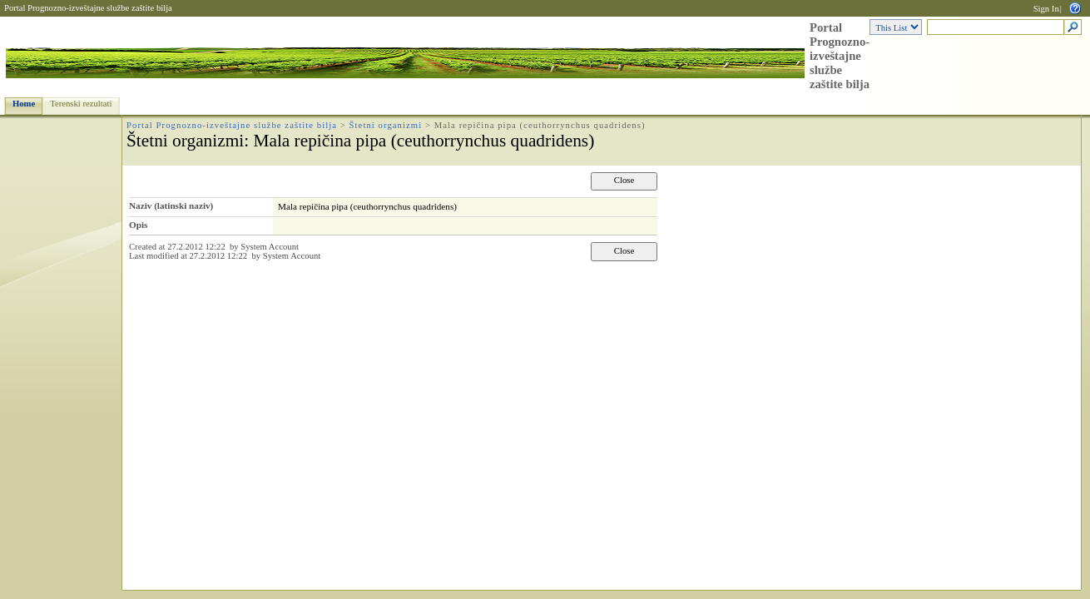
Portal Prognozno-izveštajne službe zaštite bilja (88, 7)
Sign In (1046, 8)
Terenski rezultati (80, 103)
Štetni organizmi (386, 125)
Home (23, 103)
